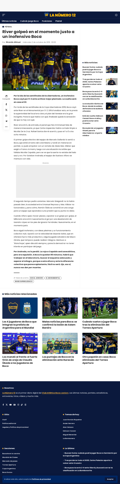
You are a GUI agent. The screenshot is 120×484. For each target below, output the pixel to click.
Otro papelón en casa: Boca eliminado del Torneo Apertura (99, 360)
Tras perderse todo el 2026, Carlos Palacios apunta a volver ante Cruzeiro (92, 83)
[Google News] (14, 405)
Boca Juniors (36, 278)
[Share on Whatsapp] (6, 115)
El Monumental (53, 278)
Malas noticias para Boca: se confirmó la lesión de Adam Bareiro (59, 324)
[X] (6, 405)
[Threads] (25, 405)
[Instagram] (18, 405)
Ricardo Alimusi (13, 42)
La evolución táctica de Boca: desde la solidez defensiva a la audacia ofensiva (92, 107)
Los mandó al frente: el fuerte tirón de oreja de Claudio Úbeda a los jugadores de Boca (19, 361)
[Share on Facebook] (6, 104)
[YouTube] (10, 405)
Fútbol (8, 27)
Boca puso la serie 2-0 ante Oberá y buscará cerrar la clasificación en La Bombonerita (92, 95)
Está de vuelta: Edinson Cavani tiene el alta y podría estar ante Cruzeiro (92, 119)
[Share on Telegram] (6, 121)
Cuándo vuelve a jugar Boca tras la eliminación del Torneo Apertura (99, 324)
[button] (110, 479)
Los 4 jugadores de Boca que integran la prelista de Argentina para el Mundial (19, 324)
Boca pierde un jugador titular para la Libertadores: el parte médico (93, 132)
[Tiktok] (22, 405)
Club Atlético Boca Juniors (55, 393)
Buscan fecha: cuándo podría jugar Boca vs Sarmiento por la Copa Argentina (92, 71)
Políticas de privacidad (41, 479)
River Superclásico (24, 281)
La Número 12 (8, 393)
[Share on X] (6, 110)
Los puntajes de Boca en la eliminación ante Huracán (58, 358)
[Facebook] (3, 405)
